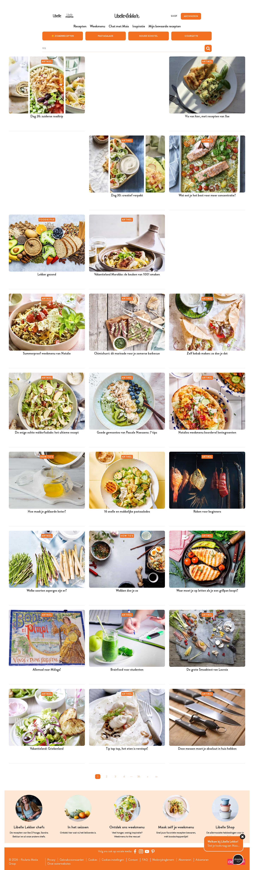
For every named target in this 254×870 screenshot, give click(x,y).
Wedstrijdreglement (163, 860)
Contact (133, 860)
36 (138, 776)
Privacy (51, 860)
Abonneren (185, 860)
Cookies (92, 860)
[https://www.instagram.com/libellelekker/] (141, 851)
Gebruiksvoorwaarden (72, 860)
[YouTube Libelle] (147, 851)
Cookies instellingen (113, 860)
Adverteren (202, 860)
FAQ (145, 860)
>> (156, 776)
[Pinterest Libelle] (153, 851)
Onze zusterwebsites (59, 864)
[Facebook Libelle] (135, 851)
